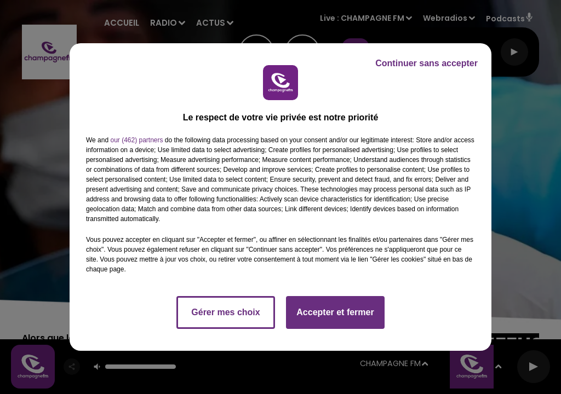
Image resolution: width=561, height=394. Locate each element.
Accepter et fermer (335, 312)
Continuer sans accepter (426, 63)
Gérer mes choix (225, 312)
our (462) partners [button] (136, 140)
